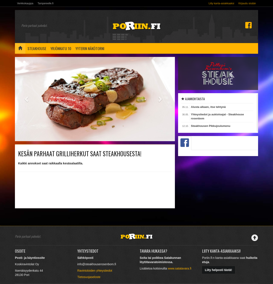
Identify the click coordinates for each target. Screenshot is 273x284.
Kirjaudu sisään (247, 3)
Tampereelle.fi (46, 3)
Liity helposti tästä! (218, 270)
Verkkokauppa (25, 3)
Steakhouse (37, 48)
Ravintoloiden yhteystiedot (94, 270)
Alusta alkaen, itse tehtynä (208, 107)
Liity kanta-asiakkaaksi (221, 3)
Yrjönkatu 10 (61, 48)
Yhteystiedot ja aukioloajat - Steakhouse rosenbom (217, 116)
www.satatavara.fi (179, 268)
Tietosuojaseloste (88, 277)
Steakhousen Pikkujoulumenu (210, 126)
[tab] (184, 143)
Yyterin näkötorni (90, 48)
